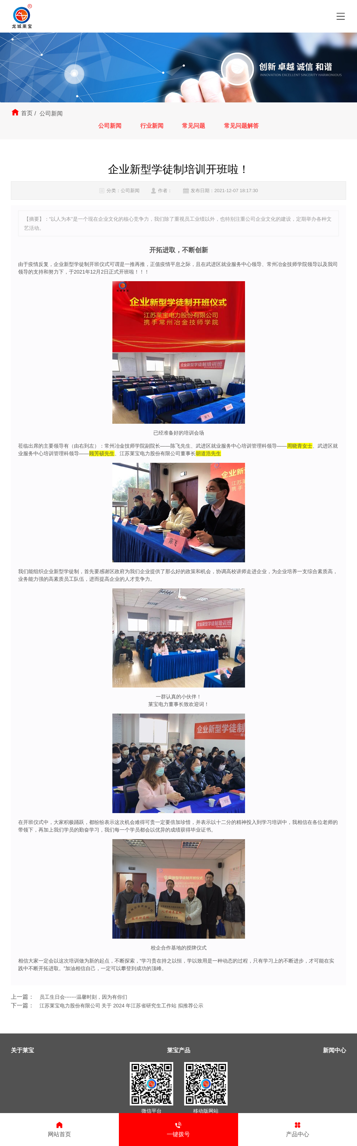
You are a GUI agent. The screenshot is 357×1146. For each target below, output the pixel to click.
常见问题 (194, 126)
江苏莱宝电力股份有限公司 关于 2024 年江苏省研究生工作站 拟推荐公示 (122, 1005)
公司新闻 (108, 126)
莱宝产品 (178, 1050)
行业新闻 (151, 126)
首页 (27, 113)
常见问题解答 (242, 126)
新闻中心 (334, 1050)
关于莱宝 (22, 1050)
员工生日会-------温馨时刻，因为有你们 (84, 997)
